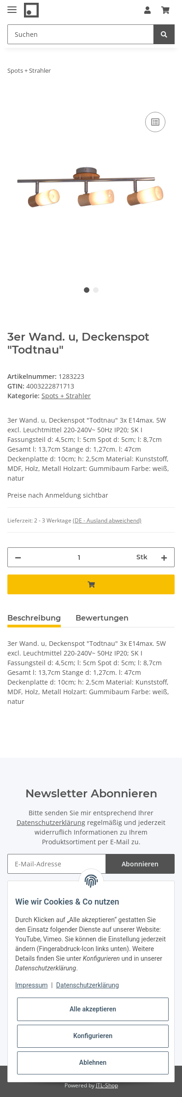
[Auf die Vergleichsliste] (155, 122)
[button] (147, 10)
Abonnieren (140, 863)
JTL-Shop (107, 1085)
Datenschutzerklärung (51, 822)
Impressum (31, 985)
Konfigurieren (92, 1035)
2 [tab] (96, 290)
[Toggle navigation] (12, 6)
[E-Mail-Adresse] (56, 864)
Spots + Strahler (66, 395)
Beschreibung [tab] (34, 618)
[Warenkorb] (165, 10)
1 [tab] (86, 290)
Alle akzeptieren (93, 1009)
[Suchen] (80, 34)
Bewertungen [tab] (102, 618)
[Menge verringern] (18, 557)
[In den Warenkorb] (14, 99)
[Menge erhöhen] (164, 557)
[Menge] (79, 557)
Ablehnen (92, 1062)
